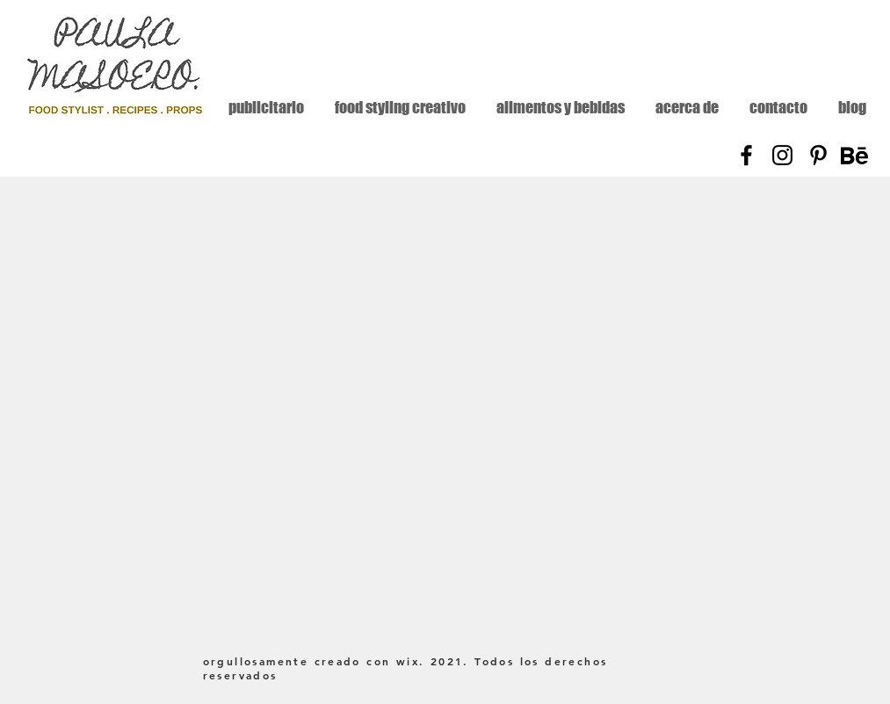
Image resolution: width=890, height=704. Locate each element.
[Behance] (854, 155)
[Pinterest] (818, 155)
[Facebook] (746, 155)
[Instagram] (782, 155)
